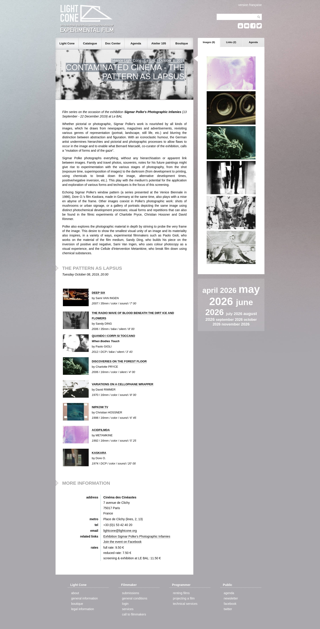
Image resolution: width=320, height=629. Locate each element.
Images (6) (209, 42)
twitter (228, 609)
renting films (181, 593)
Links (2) (231, 42)
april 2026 (220, 290)
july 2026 (234, 314)
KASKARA (99, 452)
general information (84, 598)
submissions (130, 593)
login (125, 603)
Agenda (253, 42)
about (75, 593)
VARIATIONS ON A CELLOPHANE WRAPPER (122, 384)
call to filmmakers (134, 614)
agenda (229, 593)
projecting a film (184, 598)
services (127, 609)
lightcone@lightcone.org (120, 530)
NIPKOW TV (100, 407)
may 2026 (234, 295)
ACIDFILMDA (101, 430)
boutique (77, 603)
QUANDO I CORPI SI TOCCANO (113, 335)
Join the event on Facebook (122, 542)
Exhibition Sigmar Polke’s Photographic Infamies (136, 536)
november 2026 (236, 324)
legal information (82, 609)
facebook (230, 603)
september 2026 (230, 319)
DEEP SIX (98, 292)
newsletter (231, 598)
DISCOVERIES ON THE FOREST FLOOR (119, 361)
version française (250, 5)
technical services (185, 603)
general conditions (134, 598)
